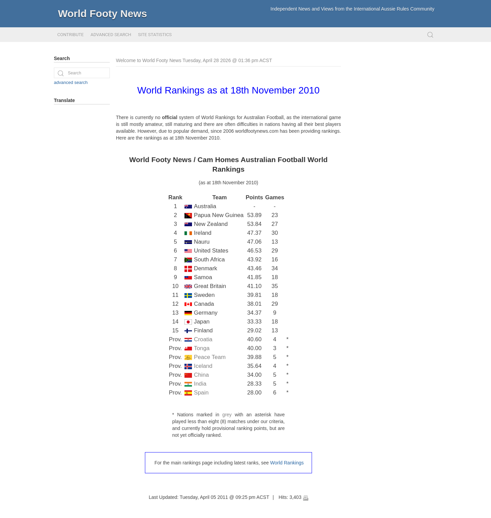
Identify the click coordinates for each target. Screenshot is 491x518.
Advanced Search (110, 34)
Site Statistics (155, 34)
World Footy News (102, 13)
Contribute (70, 34)
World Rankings (287, 462)
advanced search (71, 82)
